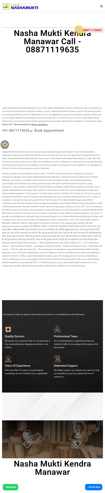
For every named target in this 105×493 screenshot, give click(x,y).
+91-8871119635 (16, 131)
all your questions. (39, 124)
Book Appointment (48, 131)
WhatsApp (10, 487)
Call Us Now (93, 487)
